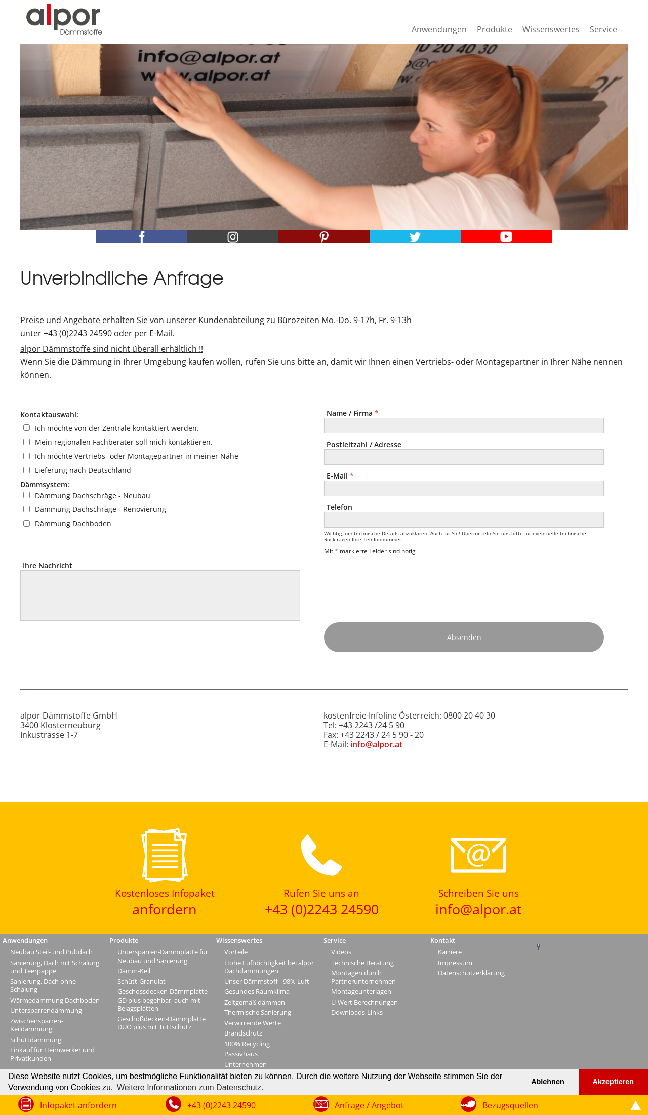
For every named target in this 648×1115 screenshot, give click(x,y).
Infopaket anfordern (78, 1105)
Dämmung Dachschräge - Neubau (92, 495)
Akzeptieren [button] (613, 1082)
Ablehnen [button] (547, 1082)
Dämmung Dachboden (73, 523)
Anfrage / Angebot (369, 1105)
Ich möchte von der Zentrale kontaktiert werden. (117, 427)
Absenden (464, 637)
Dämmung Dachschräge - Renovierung (100, 509)
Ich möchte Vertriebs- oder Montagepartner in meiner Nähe (136, 456)
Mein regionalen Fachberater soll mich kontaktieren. (124, 442)
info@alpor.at (376, 744)
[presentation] (401, 583)
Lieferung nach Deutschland (83, 470)
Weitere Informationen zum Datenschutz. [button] (190, 1087)
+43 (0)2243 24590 (221, 1105)
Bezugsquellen (510, 1105)
